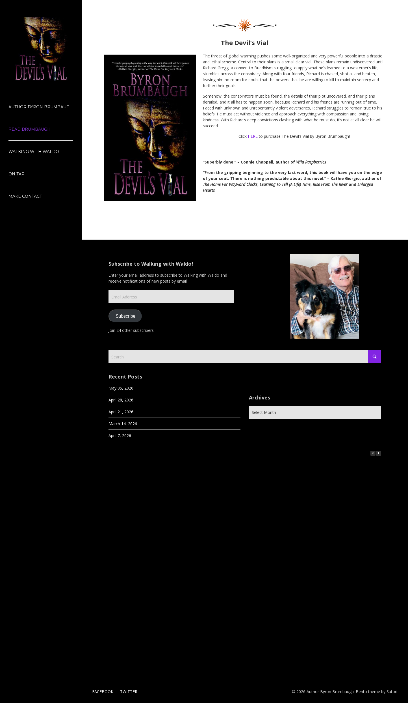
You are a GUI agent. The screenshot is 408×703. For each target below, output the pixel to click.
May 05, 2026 (120, 388)
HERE (253, 136)
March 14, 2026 (122, 423)
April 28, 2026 (120, 400)
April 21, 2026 (120, 411)
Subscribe (125, 316)
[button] (378, 453)
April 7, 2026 (119, 435)
